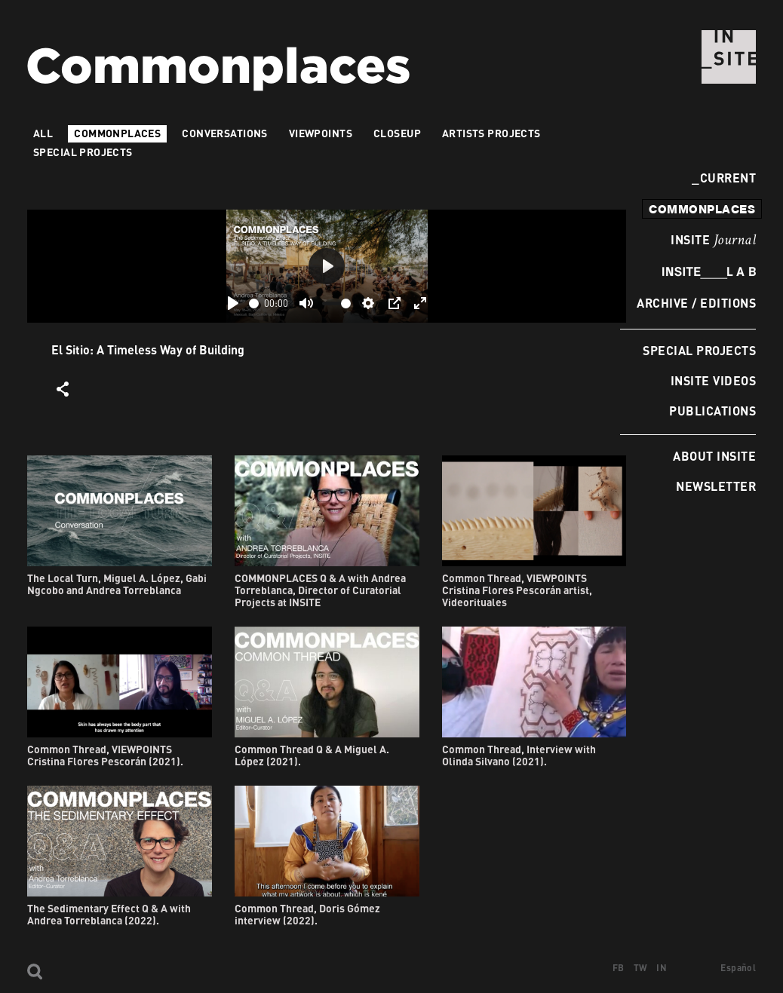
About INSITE (714, 456)
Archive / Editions (696, 303)
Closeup (397, 133)
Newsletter (716, 486)
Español (738, 968)
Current (724, 177)
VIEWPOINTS (320, 133)
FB (619, 968)
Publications (712, 410)
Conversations (224, 133)
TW (641, 968)
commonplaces (702, 208)
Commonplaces (117, 133)
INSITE (713, 240)
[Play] (233, 303)
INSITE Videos (713, 380)
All (43, 133)
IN (661, 968)
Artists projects (491, 133)
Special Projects (699, 350)
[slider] (254, 303)
